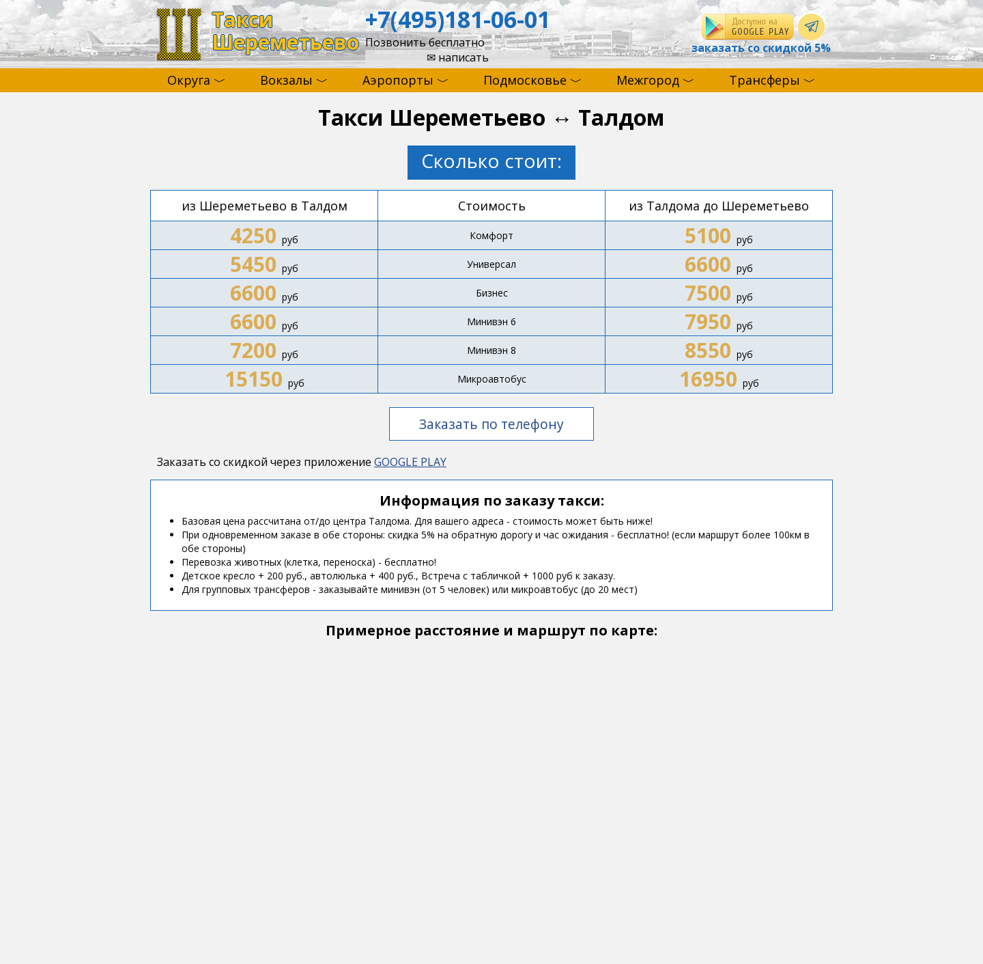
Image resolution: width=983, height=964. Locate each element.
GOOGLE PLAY (410, 461)
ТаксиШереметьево (285, 31)
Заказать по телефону (491, 424)
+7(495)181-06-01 (457, 19)
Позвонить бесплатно (425, 42)
